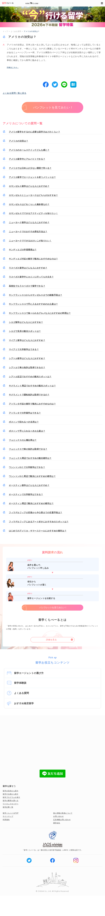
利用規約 (6, 820)
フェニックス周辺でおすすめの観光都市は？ (30, 458)
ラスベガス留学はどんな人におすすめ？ (28, 268)
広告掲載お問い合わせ (62, 820)
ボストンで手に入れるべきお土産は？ (27, 431)
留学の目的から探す (10, 791)
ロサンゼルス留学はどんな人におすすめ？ (29, 186)
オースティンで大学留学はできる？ (26, 494)
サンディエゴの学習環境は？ (23, 249)
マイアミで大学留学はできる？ (24, 349)
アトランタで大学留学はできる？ (25, 413)
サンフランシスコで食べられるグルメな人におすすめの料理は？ (40, 313)
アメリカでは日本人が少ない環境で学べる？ (30, 168)
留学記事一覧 (8, 807)
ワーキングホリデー (10, 804)
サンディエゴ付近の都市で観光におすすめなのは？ (33, 259)
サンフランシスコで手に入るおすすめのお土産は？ (33, 304)
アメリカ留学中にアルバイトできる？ (27, 159)
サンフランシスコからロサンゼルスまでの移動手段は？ (35, 295)
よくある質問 (21, 693)
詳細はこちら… (13, 67)
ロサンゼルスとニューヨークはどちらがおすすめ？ (33, 195)
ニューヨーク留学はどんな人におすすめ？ (29, 222)
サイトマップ (8, 816)
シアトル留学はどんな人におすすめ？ (27, 358)
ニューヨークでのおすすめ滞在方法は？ (28, 231)
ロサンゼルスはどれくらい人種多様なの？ (29, 204)
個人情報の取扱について (62, 813)
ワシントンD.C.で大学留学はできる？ (27, 467)
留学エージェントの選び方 (29, 673)
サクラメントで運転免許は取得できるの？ (29, 395)
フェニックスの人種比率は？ (23, 440)
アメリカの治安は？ (18, 141)
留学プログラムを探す (11, 797)
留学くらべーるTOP (10, 813)
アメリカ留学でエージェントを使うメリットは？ (32, 177)
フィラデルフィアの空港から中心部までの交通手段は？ (35, 512)
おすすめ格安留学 (24, 703)
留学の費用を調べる (10, 801)
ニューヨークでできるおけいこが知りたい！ (30, 241)
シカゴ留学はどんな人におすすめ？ (26, 322)
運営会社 (56, 823)
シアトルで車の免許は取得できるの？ (27, 367)
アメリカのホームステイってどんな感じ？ (29, 150)
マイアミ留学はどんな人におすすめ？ (27, 340)
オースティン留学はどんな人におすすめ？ (29, 485)
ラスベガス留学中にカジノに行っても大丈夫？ (31, 277)
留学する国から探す (10, 794)
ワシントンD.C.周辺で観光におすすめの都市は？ (32, 476)
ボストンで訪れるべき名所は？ (24, 422)
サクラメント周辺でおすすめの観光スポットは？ (32, 386)
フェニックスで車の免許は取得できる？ (28, 449)
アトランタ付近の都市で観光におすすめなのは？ (32, 404)
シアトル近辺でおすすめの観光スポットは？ (30, 376)
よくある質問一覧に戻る (14, 93)
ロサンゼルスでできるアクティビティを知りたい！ (33, 213)
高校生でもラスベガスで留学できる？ (27, 286)
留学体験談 (20, 682)
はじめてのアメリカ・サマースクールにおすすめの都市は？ (37, 531)
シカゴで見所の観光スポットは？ (25, 331)
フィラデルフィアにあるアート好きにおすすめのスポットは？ (39, 521)
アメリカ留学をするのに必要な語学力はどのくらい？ (34, 132)
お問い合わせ (58, 816)
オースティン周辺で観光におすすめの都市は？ (31, 503)
